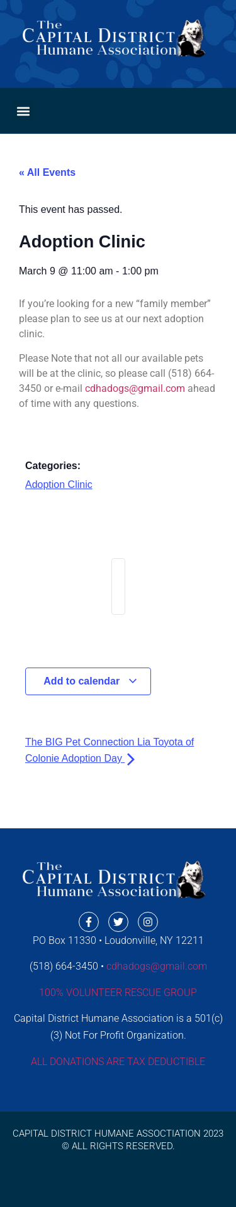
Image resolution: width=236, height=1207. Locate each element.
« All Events (47, 172)
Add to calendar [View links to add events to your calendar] (90, 681)
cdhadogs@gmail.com (135, 388)
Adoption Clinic (59, 484)
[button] (23, 110)
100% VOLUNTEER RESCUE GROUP (118, 993)
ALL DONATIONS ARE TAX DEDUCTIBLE (118, 1062)
